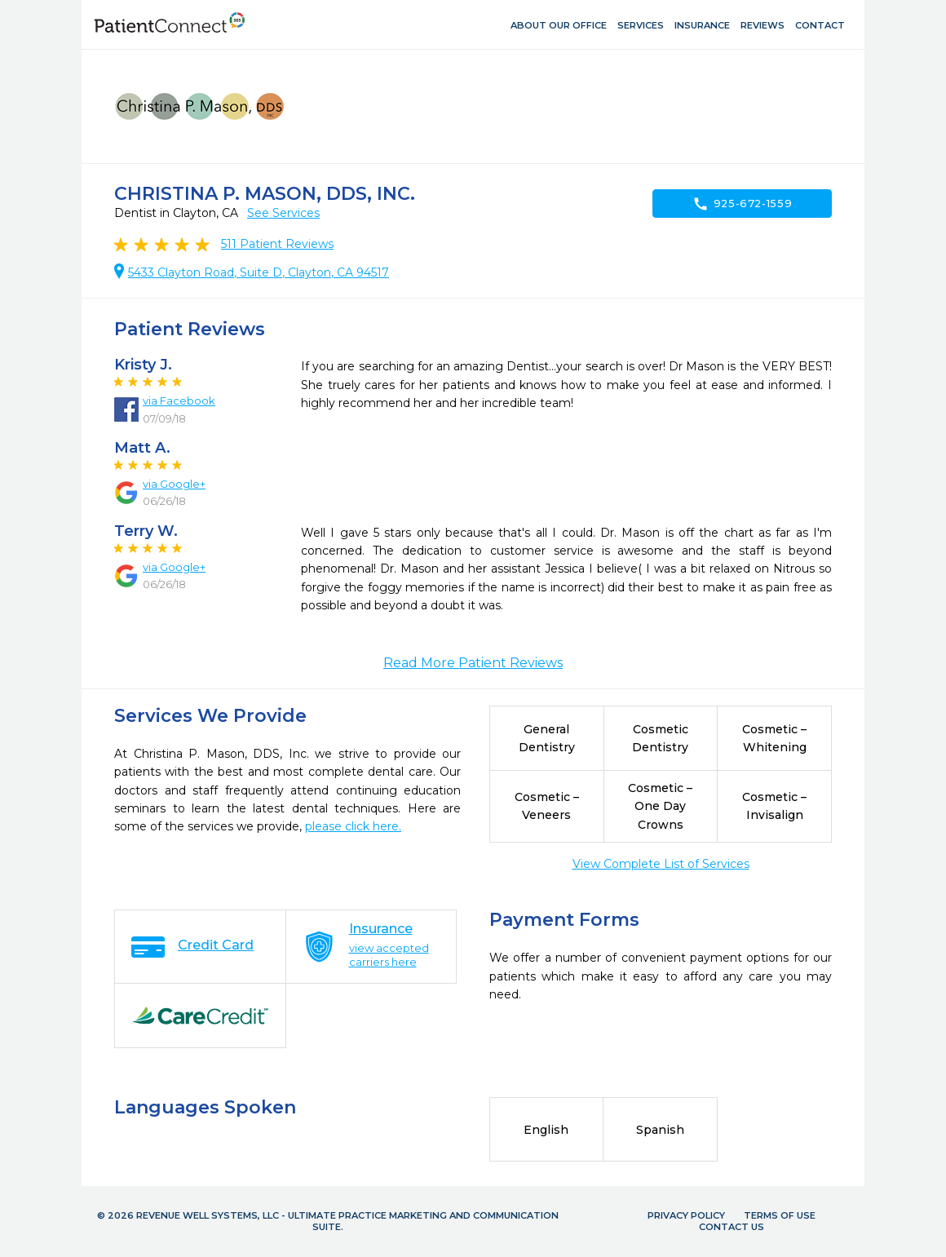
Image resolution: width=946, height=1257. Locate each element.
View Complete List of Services (660, 863)
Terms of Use (780, 1215)
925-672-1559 (742, 204)
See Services (283, 213)
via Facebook (179, 400)
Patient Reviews (277, 244)
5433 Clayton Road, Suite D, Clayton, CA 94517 (258, 272)
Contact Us (731, 1227)
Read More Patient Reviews (473, 663)
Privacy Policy (686, 1215)
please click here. (353, 826)
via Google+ (174, 483)
